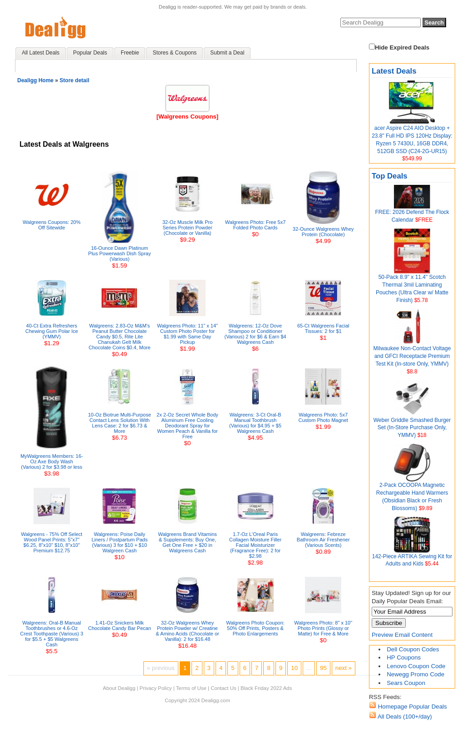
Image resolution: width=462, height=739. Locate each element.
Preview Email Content (402, 634)
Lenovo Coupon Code (416, 666)
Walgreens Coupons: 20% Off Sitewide (51, 224)
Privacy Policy (156, 688)
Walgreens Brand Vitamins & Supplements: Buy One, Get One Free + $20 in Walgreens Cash (187, 542)
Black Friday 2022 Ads (266, 688)
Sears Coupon (406, 682)
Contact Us (223, 688)
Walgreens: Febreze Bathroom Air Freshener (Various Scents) (323, 539)
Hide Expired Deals (399, 47)
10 (294, 668)
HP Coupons (404, 657)
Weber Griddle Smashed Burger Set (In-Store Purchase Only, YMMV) (412, 428)
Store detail (74, 80)
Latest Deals (394, 71)
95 (323, 668)
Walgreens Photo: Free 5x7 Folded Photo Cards (255, 224)
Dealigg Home (35, 80)
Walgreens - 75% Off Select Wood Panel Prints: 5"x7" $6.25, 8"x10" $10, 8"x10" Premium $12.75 (51, 542)
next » (343, 668)
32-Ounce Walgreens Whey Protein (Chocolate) (323, 231)
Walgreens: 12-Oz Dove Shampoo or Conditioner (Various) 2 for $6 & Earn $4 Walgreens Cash (255, 334)
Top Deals (390, 176)
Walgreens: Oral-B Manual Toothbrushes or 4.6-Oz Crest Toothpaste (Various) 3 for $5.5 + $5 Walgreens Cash (51, 633)
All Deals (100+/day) (404, 716)
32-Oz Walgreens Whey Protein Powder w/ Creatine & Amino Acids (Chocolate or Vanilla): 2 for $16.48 (187, 631)
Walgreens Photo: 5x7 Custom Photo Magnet (323, 417)
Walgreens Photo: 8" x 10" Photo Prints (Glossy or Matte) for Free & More (323, 628)
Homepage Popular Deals (411, 706)
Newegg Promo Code (415, 674)
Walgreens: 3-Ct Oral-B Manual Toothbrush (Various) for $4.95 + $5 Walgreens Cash (255, 423)
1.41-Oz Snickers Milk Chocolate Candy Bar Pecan (119, 625)
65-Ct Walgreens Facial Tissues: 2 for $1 (323, 328)
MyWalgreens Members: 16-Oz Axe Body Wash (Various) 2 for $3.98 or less (51, 461)
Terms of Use (191, 688)
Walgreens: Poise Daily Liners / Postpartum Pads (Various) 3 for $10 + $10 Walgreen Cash (120, 542)
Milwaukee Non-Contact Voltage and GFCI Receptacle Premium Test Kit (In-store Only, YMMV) (412, 356)
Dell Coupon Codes (413, 649)
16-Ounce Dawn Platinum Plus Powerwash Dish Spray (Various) (119, 253)
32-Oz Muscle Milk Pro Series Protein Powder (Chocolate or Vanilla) (187, 227)
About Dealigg (119, 688)
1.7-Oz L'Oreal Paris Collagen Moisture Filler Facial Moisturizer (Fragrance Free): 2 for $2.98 (255, 545)
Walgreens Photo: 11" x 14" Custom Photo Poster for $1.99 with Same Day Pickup (187, 334)
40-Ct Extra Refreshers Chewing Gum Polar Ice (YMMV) (51, 331)
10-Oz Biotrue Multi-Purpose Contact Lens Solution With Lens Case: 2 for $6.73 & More (119, 423)
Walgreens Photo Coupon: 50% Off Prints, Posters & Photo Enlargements (255, 628)
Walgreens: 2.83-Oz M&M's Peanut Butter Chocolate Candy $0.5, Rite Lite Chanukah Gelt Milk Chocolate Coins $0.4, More (119, 336)
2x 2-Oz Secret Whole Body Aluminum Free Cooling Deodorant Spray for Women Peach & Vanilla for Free (187, 425)
